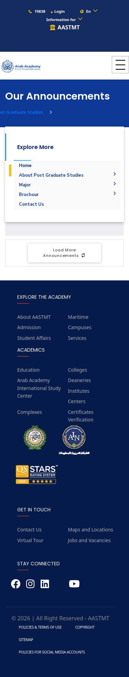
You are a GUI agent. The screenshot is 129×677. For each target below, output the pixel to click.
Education (28, 370)
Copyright (85, 627)
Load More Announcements (64, 253)
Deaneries (79, 380)
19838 (36, 11)
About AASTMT (34, 317)
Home (25, 166)
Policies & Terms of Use (40, 627)
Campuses (80, 327)
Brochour (67, 195)
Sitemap (26, 639)
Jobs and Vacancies (89, 540)
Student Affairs (34, 338)
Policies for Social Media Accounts (52, 652)
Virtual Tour (30, 540)
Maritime (78, 317)
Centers (77, 401)
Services (77, 338)
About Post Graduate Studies (67, 175)
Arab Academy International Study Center (39, 388)
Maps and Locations (90, 529)
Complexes (29, 412)
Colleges (77, 370)
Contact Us (31, 204)
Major (67, 185)
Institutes (78, 391)
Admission (29, 327)
